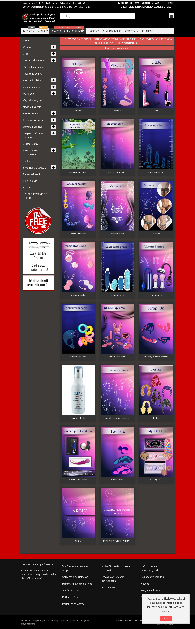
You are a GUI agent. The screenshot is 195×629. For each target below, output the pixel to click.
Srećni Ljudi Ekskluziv (78, 480)
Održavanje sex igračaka (75, 576)
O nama (120, 620)
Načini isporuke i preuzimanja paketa (151, 568)
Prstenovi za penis (78, 357)
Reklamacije (108, 587)
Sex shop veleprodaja (152, 576)
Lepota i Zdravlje (78, 418)
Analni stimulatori (78, 234)
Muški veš (156, 234)
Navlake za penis (117, 295)
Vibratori (117, 111)
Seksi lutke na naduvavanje (117, 418)
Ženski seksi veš (117, 234)
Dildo (156, 111)
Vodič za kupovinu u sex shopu (75, 568)
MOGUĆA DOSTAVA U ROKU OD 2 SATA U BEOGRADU (146, 3)
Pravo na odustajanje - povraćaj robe (113, 578)
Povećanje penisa (155, 172)
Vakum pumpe (156, 295)
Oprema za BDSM (117, 357)
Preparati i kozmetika (78, 172)
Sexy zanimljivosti (150, 590)
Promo (78, 111)
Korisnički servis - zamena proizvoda (116, 568)
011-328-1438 (43, 3)
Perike (156, 418)
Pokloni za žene (70, 597)
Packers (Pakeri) (117, 480)
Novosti (145, 583)
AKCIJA (78, 541)
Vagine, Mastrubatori (117, 172)
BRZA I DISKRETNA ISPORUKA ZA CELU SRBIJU (146, 6)
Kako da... (129, 620)
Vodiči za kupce (70, 590)
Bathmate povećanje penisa (77, 583)
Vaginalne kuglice (78, 295)
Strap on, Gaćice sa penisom (156, 357)
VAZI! (166, 618)
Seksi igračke (156, 480)
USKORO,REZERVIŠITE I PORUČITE (117, 541)
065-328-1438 (79, 3)
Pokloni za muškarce (73, 604)
